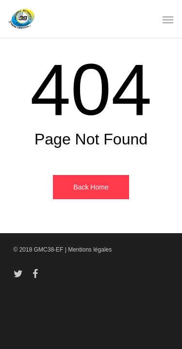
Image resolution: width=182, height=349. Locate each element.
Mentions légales (90, 249)
